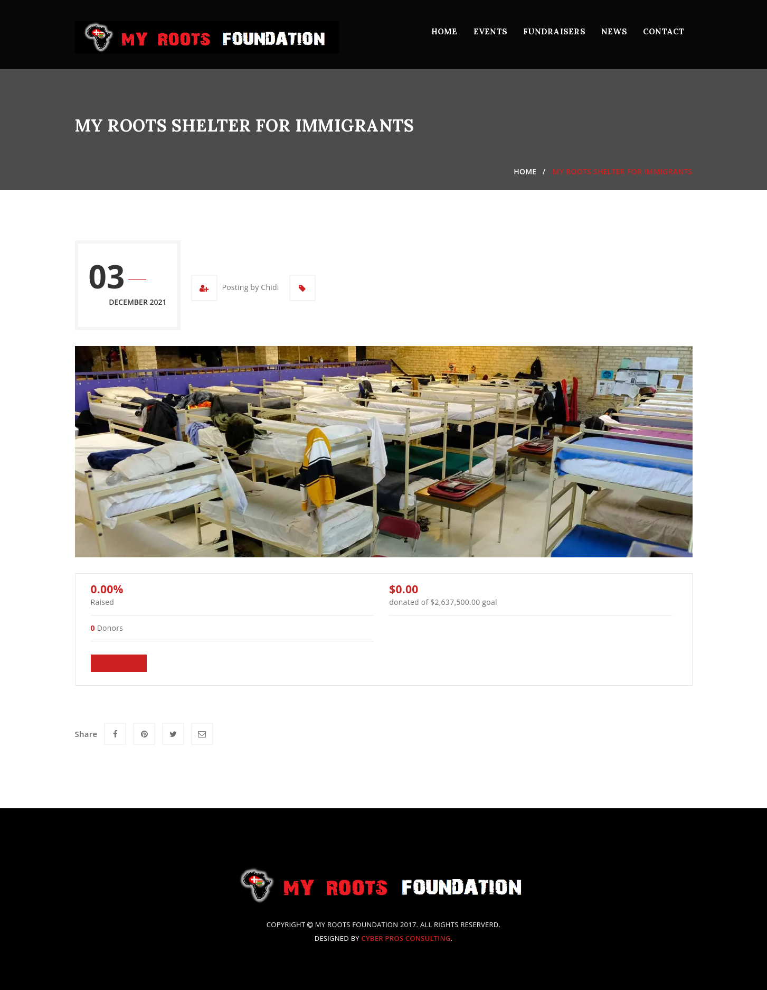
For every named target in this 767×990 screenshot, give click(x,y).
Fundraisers (554, 31)
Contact (664, 31)
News (614, 31)
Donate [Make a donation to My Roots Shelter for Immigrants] (119, 663)
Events (491, 31)
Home (444, 31)
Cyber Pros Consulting (405, 938)
